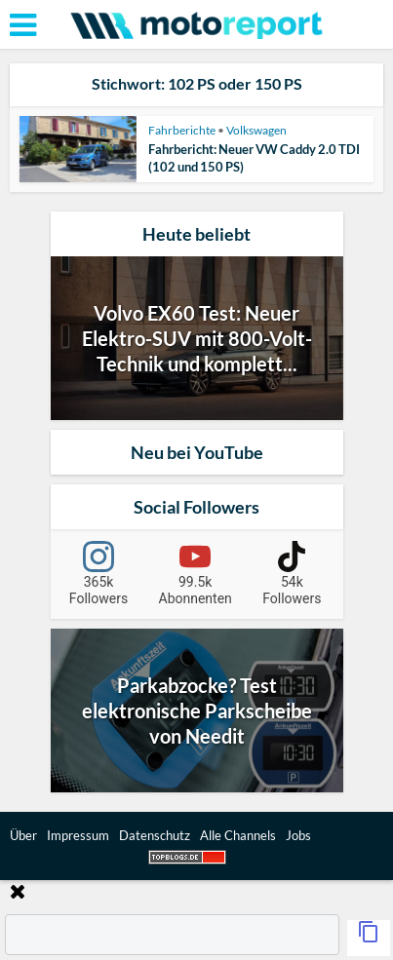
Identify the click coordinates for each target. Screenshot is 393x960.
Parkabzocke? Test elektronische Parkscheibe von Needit (197, 710)
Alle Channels (238, 835)
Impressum (78, 835)
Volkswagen (256, 130)
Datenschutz (154, 835)
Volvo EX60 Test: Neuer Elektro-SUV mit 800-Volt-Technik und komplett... (197, 338)
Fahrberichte (182, 130)
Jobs (298, 835)
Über (23, 835)
